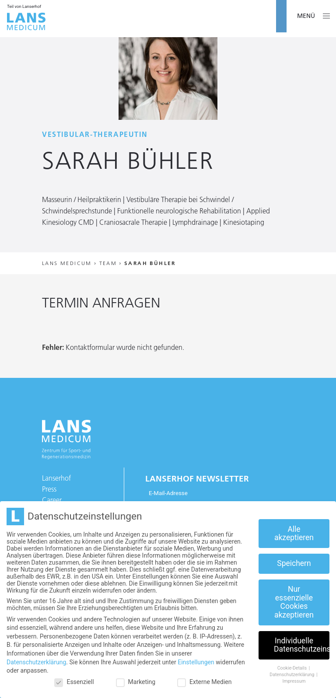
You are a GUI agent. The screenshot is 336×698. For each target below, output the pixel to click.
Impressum (294, 681)
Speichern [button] (294, 563)
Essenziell (74, 681)
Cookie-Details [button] (292, 668)
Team (108, 263)
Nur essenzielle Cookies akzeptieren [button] (294, 602)
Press (49, 489)
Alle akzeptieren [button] (294, 533)
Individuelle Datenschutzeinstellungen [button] (301, 645)
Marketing (136, 681)
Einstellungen (196, 662)
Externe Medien (204, 681)
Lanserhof (56, 478)
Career (52, 500)
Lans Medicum (67, 263)
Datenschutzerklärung (36, 662)
